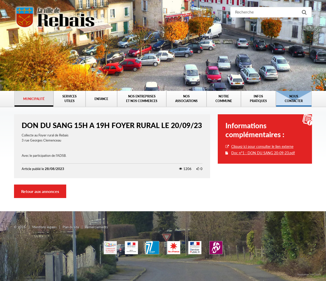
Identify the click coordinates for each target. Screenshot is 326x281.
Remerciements (96, 227)
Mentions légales (44, 227)
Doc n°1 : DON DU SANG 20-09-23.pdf (263, 153)
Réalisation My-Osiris (309, 274)
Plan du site (71, 227)
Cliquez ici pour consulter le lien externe (262, 146)
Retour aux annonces (40, 191)
